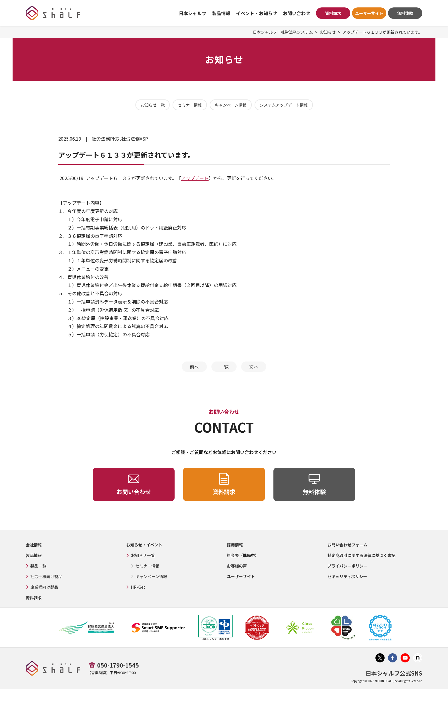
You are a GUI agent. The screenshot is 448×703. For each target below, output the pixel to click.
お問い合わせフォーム (347, 545)
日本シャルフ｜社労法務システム (283, 32)
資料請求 (333, 13)
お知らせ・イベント (144, 545)
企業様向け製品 (44, 587)
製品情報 (34, 555)
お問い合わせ (296, 13)
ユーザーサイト (369, 13)
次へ (253, 366)
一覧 (224, 366)
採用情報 (235, 545)
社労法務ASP (134, 138)
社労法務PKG (105, 138)
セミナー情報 (190, 105)
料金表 (233, 555)
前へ (194, 366)
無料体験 (405, 13)
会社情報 (34, 545)
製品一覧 (38, 566)
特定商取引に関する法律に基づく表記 (361, 555)
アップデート (195, 178)
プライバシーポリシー (347, 566)
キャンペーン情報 (231, 105)
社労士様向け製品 (46, 576)
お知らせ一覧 (153, 105)
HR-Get (138, 587)
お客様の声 (237, 566)
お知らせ (328, 32)
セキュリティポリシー (347, 576)
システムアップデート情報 (284, 105)
